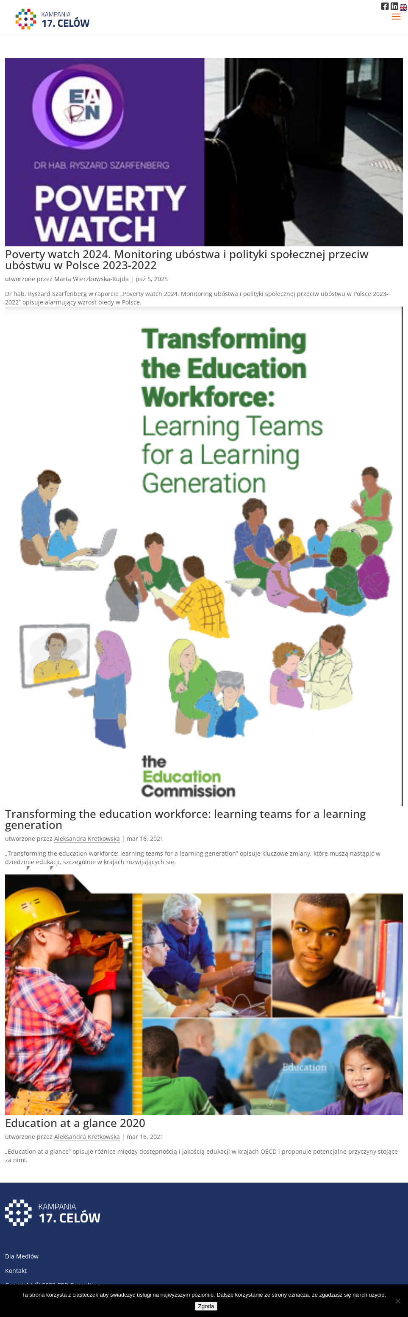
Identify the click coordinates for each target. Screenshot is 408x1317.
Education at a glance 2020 (75, 1122)
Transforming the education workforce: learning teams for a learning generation (185, 819)
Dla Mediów (22, 1256)
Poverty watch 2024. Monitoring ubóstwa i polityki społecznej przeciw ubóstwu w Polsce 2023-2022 (187, 259)
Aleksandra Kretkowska (87, 838)
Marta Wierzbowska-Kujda (91, 279)
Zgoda (206, 1306)
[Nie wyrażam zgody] (397, 1301)
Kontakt (16, 1271)
